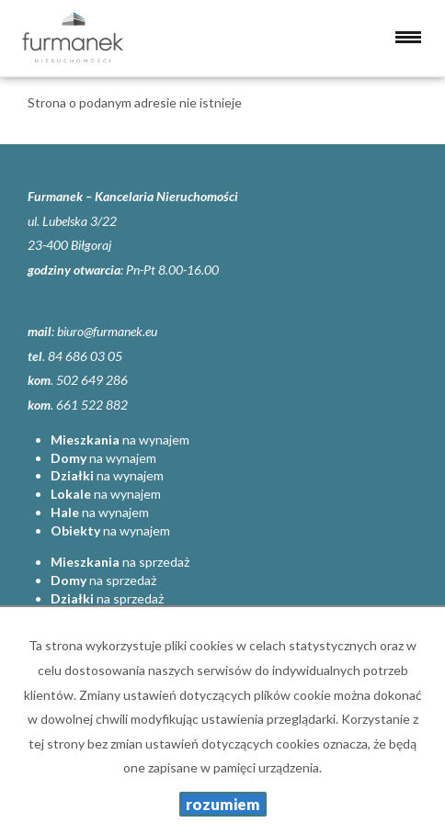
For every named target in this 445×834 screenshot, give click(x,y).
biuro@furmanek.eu (107, 331)
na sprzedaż (120, 561)
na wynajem (120, 439)
